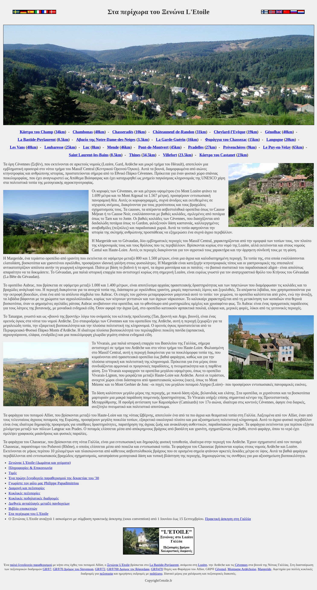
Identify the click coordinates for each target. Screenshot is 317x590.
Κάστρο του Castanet (217, 155)
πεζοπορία (106, 573)
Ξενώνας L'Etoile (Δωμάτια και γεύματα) (40, 462)
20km (290, 139)
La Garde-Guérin (171, 139)
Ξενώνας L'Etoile (118, 565)
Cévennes (241, 565)
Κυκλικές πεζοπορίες (24, 493)
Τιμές (13, 473)
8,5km (116, 155)
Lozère (202, 565)
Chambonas (83, 132)
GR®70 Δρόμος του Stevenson (73, 569)
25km (70, 147)
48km (99, 132)
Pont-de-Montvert (153, 147)
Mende (113, 147)
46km (125, 147)
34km (60, 132)
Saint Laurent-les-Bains (88, 155)
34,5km (149, 155)
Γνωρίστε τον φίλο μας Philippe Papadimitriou (44, 483)
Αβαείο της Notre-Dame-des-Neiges (105, 139)
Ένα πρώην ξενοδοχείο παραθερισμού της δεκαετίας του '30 (54, 478)
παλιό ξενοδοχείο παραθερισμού (31, 565)
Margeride (264, 569)
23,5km (185, 155)
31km (201, 132)
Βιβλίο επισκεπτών (23, 508)
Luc (86, 147)
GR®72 (100, 569)
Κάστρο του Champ (36, 132)
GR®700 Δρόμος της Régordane (128, 569)
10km (140, 132)
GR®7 (47, 569)
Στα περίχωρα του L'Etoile (28, 513)
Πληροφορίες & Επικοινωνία (30, 468)
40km (288, 132)
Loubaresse (54, 147)
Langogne (274, 139)
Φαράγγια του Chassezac (226, 139)
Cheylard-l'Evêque (229, 132)
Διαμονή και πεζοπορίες (27, 488)
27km (210, 147)
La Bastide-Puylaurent (37, 139)
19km (252, 132)
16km (192, 139)
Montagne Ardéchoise (242, 569)
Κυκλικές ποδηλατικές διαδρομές (34, 498)
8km (95, 147)
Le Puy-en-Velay (277, 147)
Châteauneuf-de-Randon (173, 132)
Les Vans (17, 147)
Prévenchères (234, 147)
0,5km (63, 139)
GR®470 (157, 569)
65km (297, 147)
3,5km (143, 139)
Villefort (170, 155)
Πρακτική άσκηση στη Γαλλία (228, 519)
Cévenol (220, 569)
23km (242, 155)
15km (254, 139)
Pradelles (196, 147)
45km (175, 147)
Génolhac (273, 132)
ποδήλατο (156, 573)
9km (251, 147)
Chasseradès (122, 132)
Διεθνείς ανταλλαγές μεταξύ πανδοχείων (39, 503)
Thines (134, 155)
